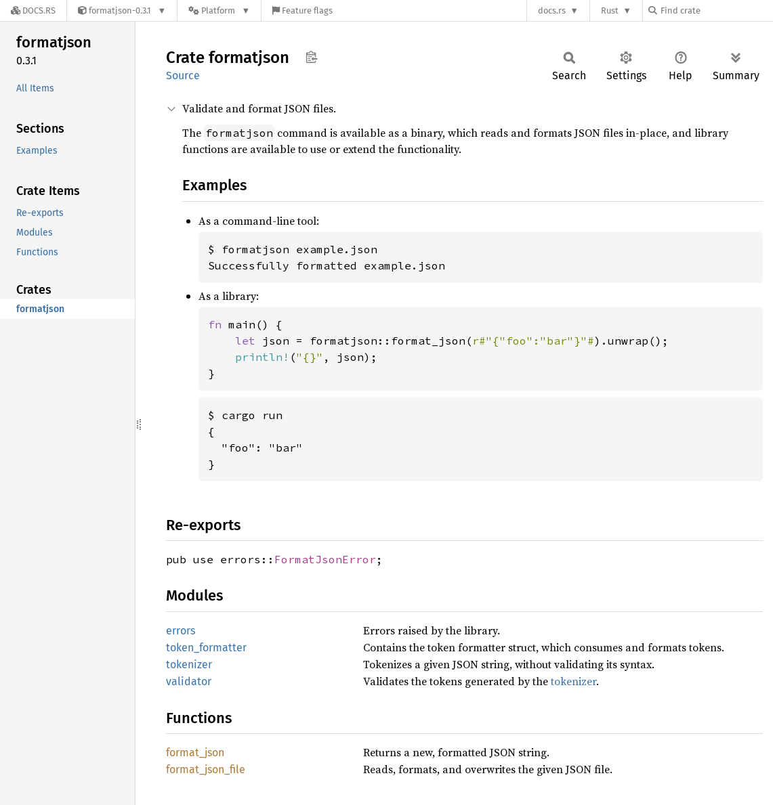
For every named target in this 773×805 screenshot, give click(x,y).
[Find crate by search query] (716, 10)
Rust (610, 10)
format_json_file (205, 769)
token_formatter (206, 647)
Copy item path (311, 56)
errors (180, 630)
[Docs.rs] (33, 10)
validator (188, 681)
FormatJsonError (325, 559)
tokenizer (189, 664)
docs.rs (552, 10)
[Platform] (219, 10)
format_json (195, 752)
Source (183, 75)
